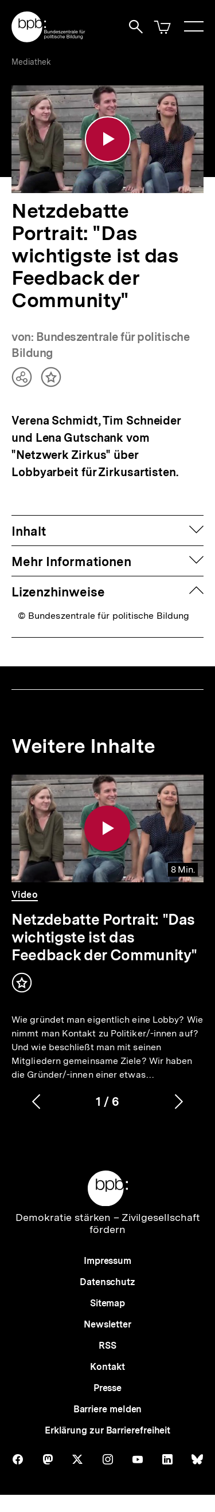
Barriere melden (107, 1409)
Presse (107, 1388)
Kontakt (107, 1366)
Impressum (107, 1260)
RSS (107, 1345)
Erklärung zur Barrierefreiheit (107, 1430)
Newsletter (107, 1324)
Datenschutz (107, 1282)
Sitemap (107, 1303)
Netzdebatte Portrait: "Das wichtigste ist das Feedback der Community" (104, 937)
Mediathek (31, 61)
